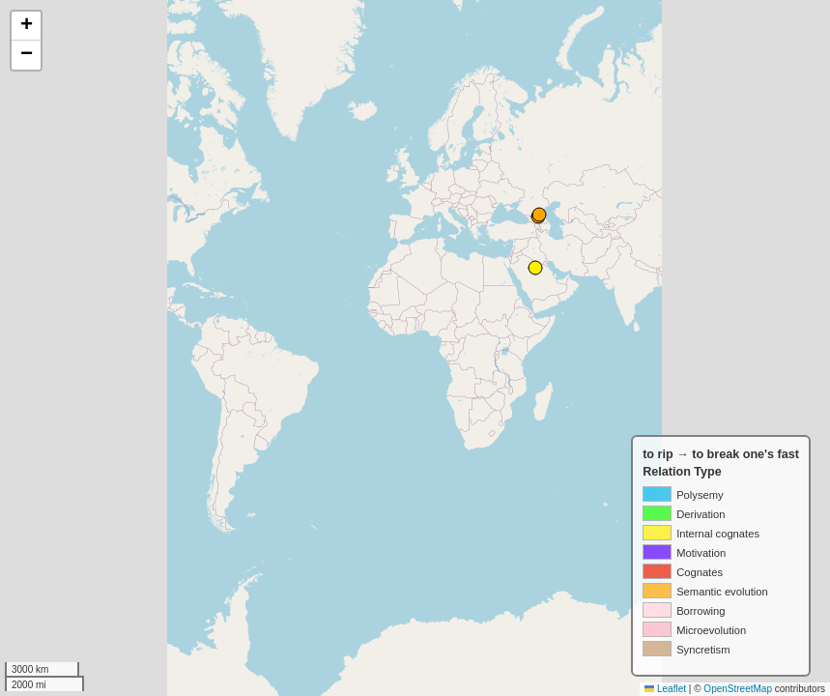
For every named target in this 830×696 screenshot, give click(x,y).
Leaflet (665, 688)
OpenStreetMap (737, 688)
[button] (26, 26)
